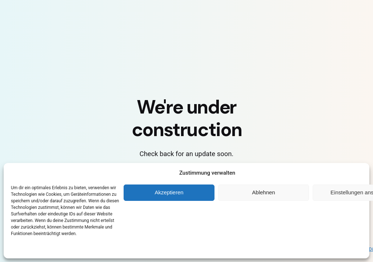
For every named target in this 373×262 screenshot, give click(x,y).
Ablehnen (263, 192)
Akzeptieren (169, 192)
